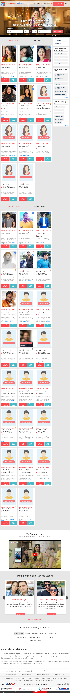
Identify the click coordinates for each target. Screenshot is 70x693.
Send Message (5, 80)
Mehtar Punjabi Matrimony (61, 57)
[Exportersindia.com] (62, 688)
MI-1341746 (29, 309)
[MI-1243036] (44, 457)
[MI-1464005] (26, 378)
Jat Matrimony (58, 122)
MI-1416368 (12, 467)
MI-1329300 (46, 309)
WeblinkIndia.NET (65, 692)
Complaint (43, 678)
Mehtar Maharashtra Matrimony (59, 75)
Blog (65, 678)
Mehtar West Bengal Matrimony (59, 83)
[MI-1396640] (26, 53)
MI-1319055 (46, 270)
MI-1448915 (29, 507)
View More (66, 97)
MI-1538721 (12, 388)
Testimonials (36, 678)
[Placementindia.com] (7, 688)
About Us (49, 678)
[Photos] (33, 86)
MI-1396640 (29, 64)
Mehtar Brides (58, 40)
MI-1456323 (12, 507)
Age (25, 28)
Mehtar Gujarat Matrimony (61, 91)
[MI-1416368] (9, 457)
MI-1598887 (29, 349)
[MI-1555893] (44, 338)
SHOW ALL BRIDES (13, 40)
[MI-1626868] (9, 299)
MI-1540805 (12, 270)
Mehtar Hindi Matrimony (60, 53)
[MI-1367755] (26, 259)
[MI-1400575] (26, 93)
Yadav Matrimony (59, 119)
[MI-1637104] (26, 172)
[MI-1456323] (9, 496)
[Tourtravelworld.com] (44, 688)
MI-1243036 (46, 467)
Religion (40, 28)
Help (67, 3)
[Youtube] (12, 684)
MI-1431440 (29, 230)
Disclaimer (18, 680)
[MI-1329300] (44, 299)
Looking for (10, 28)
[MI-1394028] (44, 133)
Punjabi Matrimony (47, 637)
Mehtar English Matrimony (61, 63)
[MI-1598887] (26, 338)
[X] (9, 684)
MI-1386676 (12, 104)
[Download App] (65, 684)
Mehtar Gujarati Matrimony (61, 60)
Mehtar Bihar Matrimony (60, 94)
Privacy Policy (25, 680)
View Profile (13, 80)
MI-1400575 (29, 104)
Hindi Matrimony (22, 637)
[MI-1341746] (26, 299)
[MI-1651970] (44, 220)
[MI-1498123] (9, 172)
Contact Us (24, 678)
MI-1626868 (12, 309)
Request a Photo (44, 98)
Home (3, 678)
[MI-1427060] (26, 133)
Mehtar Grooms (58, 43)
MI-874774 (46, 64)
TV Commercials (49, 680)
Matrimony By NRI (60, 674)
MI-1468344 (12, 143)
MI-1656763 (12, 349)
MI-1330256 (29, 467)
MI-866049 (46, 428)
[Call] (15, 47)
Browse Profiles (37, 3)
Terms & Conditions (58, 678)
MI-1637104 (29, 183)
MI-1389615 (46, 388)
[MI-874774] (44, 53)
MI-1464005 (29, 388)
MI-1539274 (46, 104)
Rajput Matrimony (59, 116)
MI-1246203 (29, 428)
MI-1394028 (46, 143)
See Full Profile (47, 76)
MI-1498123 (12, 183)
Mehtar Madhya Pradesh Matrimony (60, 88)
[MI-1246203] (26, 417)
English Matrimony (34, 637)
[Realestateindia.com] (25, 688)
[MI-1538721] (9, 378)
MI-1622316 (12, 230)
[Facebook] (7, 684)
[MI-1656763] (9, 338)
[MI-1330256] (26, 457)
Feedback (30, 678)
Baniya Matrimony (59, 113)
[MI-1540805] (9, 259)
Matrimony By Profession (44, 674)
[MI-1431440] (26, 220)
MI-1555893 (46, 349)
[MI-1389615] (44, 378)
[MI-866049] (44, 417)
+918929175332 (43, 684)
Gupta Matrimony (59, 110)
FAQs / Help (17, 678)
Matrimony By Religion (11, 674)
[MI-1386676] (9, 93)
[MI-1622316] (9, 220)
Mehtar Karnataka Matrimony (59, 79)
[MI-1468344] (9, 133)
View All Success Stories (35, 619)
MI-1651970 (46, 230)
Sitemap (32, 680)
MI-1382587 (12, 428)
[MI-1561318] (9, 53)
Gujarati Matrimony (35, 640)
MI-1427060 (29, 143)
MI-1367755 (29, 270)
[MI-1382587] (9, 417)
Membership (9, 678)
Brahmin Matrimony (59, 107)
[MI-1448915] (26, 496)
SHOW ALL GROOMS (39, 40)
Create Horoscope (39, 680)
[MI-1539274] (44, 93)
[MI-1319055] (44, 259)
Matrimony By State (27, 674)
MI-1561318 (12, 64)
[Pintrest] (14, 684)
